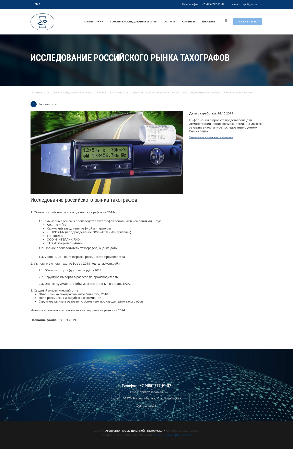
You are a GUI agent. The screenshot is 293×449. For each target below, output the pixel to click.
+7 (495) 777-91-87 (213, 4)
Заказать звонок (247, 21)
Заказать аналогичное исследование (211, 137)
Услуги (169, 21)
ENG (37, 4)
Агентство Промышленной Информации (135, 430)
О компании (94, 21)
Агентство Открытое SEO (172, 434)
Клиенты (188, 21)
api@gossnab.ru (252, 4)
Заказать (208, 21)
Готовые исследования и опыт (134, 21)
